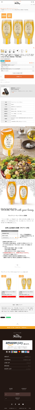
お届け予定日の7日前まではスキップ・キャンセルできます (11, 68)
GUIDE (11, 389)
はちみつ (10, 8)
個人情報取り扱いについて (13, 408)
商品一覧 (32, 4)
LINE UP (17, 362)
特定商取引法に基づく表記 (22, 408)
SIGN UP (17, 399)
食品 (7, 8)
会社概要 (5, 408)
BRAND (17, 365)
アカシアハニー (15, 8)
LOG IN (17, 394)
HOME (1, 8)
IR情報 (30, 408)
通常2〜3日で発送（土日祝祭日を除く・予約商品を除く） (17, 327)
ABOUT (17, 356)
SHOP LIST (17, 369)
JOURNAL (17, 359)
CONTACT (24, 389)
